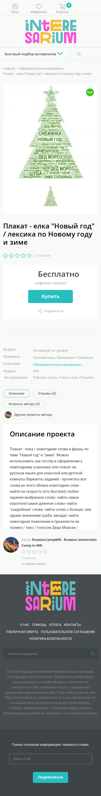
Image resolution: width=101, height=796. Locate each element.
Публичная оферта (22, 632)
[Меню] (93, 8)
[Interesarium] (50, 595)
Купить (50, 296)
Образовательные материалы (57, 365)
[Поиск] (79, 54)
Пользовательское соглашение (68, 632)
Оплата (55, 625)
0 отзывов (42, 255)
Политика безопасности (50, 639)
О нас (24, 625)
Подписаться (50, 777)
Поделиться (53, 311)
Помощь (39, 625)
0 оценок (29, 558)
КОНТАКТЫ (72, 625)
